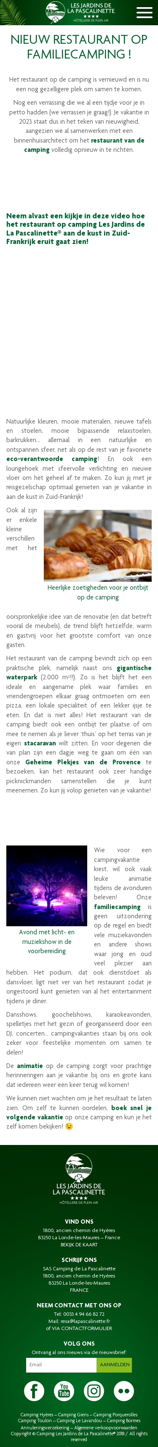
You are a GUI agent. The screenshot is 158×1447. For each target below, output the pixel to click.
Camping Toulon (35, 1420)
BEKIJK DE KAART (79, 1245)
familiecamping (117, 907)
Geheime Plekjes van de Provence (83, 763)
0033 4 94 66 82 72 (83, 1314)
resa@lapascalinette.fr (85, 1322)
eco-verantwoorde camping (51, 459)
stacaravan (40, 744)
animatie (30, 1066)
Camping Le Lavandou (79, 1420)
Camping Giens (73, 1415)
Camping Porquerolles (115, 1415)
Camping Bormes (123, 1420)
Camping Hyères (37, 1415)
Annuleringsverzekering (45, 1428)
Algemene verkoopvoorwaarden (105, 1428)
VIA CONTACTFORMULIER (82, 1329)
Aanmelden (115, 1365)
